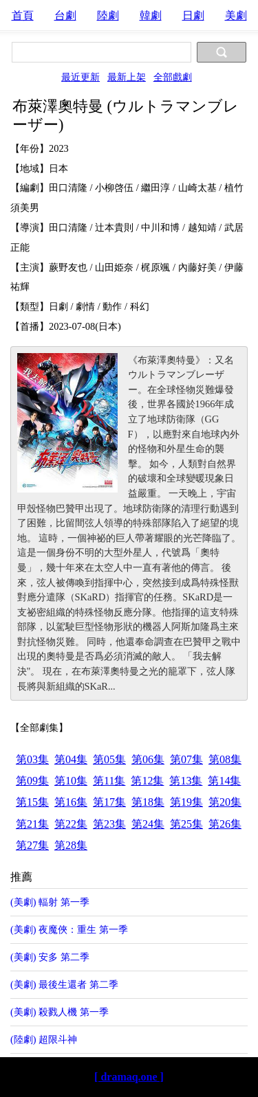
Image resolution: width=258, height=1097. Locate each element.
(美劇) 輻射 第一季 (49, 901)
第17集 (109, 802)
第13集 (185, 781)
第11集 (109, 781)
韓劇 (151, 15)
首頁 (23, 15)
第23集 (109, 824)
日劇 (193, 15)
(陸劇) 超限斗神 (43, 1039)
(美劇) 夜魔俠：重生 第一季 (69, 929)
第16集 (70, 802)
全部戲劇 (172, 76)
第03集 (32, 759)
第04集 (70, 759)
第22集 (70, 824)
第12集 (147, 781)
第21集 (32, 824)
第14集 (224, 781)
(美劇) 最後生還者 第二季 (64, 984)
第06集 (147, 759)
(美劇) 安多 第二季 (49, 956)
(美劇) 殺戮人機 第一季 (59, 1011)
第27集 (32, 845)
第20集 (224, 802)
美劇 (236, 15)
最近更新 (80, 76)
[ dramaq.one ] (129, 1077)
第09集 (32, 781)
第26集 (224, 824)
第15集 (32, 802)
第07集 (186, 759)
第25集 (186, 824)
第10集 (70, 781)
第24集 (147, 824)
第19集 (186, 802)
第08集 (224, 759)
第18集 (147, 802)
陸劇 (108, 15)
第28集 (70, 845)
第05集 (109, 759)
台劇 (65, 15)
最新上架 (126, 76)
